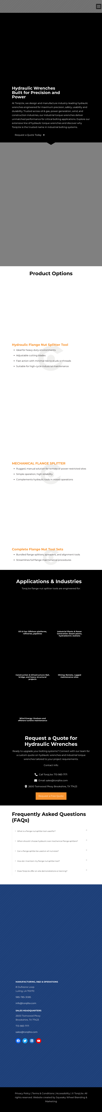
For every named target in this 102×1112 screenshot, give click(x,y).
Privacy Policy (22, 1093)
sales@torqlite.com (27, 1032)
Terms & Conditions (43, 1093)
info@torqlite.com (26, 1003)
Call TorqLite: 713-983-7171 (53, 774)
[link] (32, 615)
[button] (51, 831)
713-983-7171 (22, 1026)
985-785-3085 (23, 997)
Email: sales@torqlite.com (53, 780)
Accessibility (63, 1093)
